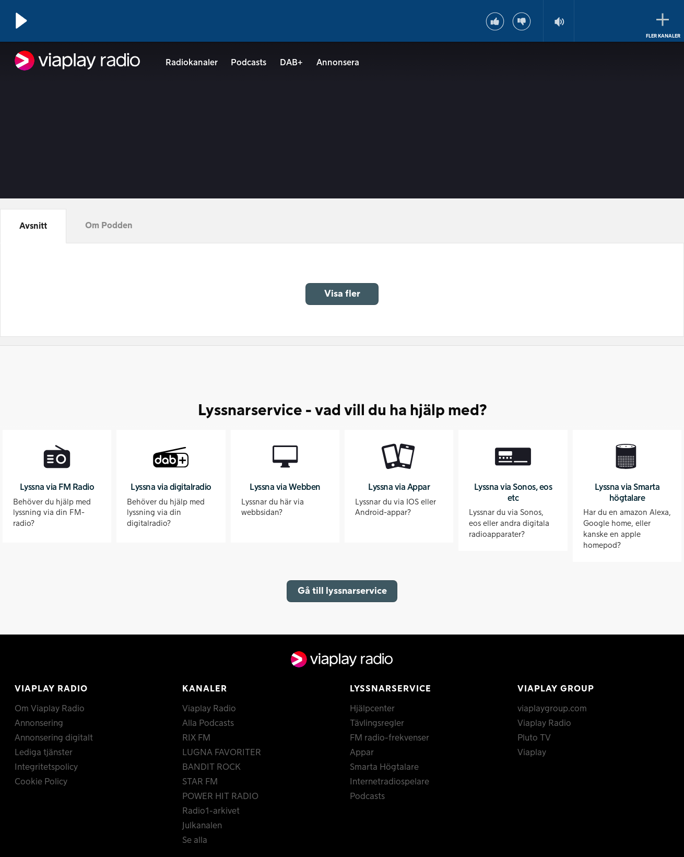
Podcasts (248, 62)
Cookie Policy (41, 782)
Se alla (194, 840)
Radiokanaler (192, 62)
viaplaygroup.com (552, 709)
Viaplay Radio (209, 709)
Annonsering (39, 723)
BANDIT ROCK (211, 767)
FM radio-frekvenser (389, 738)
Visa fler (342, 293)
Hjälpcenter (372, 709)
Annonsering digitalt (54, 738)
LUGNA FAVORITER (221, 752)
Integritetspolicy (46, 767)
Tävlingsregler (377, 723)
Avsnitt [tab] (33, 226)
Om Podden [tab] (109, 225)
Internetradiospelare (389, 782)
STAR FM (200, 782)
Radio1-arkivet (211, 811)
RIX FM (196, 738)
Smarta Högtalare (384, 767)
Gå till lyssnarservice (342, 590)
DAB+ (291, 62)
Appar (362, 752)
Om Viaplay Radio (50, 709)
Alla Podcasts (208, 723)
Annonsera (337, 62)
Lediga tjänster (44, 752)
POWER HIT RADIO (220, 796)
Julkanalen (202, 825)
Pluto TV (534, 738)
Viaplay (531, 752)
